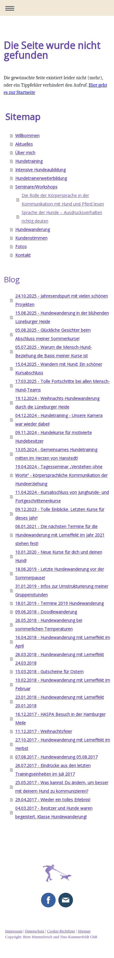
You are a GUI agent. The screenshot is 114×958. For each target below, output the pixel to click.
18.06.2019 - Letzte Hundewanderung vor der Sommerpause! (59, 573)
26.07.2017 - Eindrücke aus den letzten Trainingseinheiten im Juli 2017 (53, 770)
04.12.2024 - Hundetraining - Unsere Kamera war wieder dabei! (58, 420)
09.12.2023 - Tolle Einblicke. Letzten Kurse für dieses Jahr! (59, 513)
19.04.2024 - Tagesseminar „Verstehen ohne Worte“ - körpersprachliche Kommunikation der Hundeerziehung (61, 475)
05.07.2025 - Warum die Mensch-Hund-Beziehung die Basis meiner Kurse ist (53, 351)
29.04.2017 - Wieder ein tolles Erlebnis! (52, 800)
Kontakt (23, 255)
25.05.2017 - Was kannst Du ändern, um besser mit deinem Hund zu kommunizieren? (61, 787)
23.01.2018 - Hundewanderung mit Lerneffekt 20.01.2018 (59, 701)
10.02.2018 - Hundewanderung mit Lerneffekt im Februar (62, 684)
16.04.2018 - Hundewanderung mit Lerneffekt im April (62, 641)
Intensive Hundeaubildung (40, 170)
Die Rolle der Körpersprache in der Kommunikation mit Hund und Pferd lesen (63, 199)
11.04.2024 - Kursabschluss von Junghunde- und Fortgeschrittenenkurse (62, 496)
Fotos (21, 246)
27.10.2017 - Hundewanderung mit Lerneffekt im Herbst (62, 744)
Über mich (25, 152)
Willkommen (27, 135)
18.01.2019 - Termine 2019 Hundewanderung (59, 603)
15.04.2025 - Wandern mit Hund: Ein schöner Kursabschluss (58, 368)
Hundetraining (29, 161)
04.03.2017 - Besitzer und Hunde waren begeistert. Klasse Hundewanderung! (53, 812)
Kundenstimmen (31, 238)
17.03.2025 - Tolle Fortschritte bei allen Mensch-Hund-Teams (62, 385)
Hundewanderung (32, 229)
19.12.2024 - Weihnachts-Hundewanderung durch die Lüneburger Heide (57, 402)
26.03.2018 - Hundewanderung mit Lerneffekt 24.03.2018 (59, 659)
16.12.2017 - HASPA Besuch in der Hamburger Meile (60, 718)
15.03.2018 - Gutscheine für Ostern (49, 671)
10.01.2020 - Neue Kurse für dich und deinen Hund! (58, 556)
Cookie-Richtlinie (61, 931)
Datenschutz (34, 931)
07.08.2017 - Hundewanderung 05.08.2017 (56, 757)
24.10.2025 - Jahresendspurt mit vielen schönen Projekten (61, 300)
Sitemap (84, 931)
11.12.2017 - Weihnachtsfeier (43, 731)
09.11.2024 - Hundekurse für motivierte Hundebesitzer (53, 437)
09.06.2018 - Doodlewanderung (46, 612)
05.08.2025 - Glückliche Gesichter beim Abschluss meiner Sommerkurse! (53, 334)
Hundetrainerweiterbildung (41, 178)
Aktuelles (24, 144)
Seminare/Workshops (36, 187)
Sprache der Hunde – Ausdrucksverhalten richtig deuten (62, 216)
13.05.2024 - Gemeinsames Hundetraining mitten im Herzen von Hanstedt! (56, 454)
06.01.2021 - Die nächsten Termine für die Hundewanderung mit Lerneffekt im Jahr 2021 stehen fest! (60, 535)
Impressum (13, 931)
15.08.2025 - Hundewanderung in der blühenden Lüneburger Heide (62, 317)
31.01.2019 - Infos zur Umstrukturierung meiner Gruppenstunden (61, 590)
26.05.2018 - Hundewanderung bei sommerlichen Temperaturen (48, 624)
